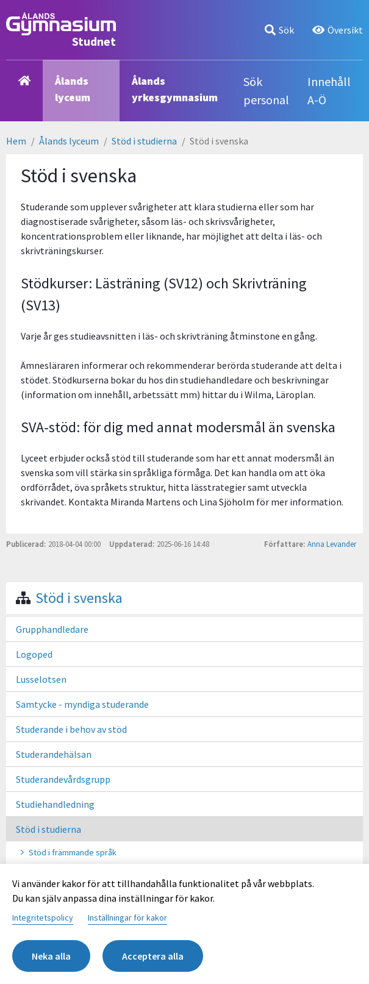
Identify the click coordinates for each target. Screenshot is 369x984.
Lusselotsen (41, 679)
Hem (16, 141)
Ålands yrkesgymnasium (175, 89)
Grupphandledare (52, 629)
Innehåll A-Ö (329, 90)
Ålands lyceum (72, 89)
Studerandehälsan (53, 754)
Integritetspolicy (42, 917)
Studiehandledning (55, 804)
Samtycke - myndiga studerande (82, 704)
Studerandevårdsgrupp (63, 779)
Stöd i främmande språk (72, 852)
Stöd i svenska (79, 597)
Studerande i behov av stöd (71, 729)
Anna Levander (331, 544)
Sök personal (266, 90)
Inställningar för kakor (127, 917)
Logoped (34, 654)
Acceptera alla (153, 956)
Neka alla (51, 956)
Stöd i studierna (144, 141)
